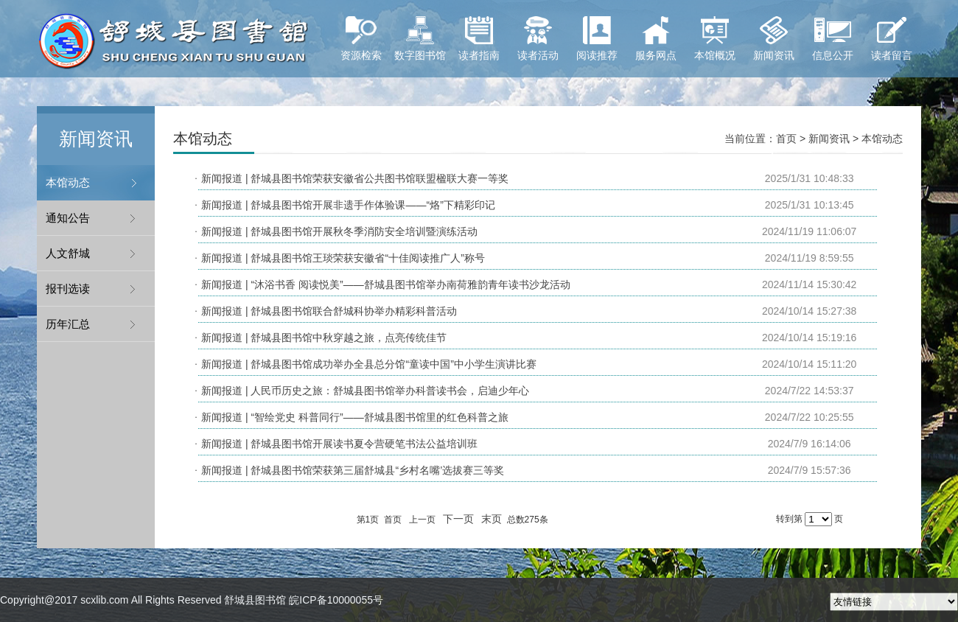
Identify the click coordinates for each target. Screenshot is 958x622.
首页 (786, 138)
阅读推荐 (597, 38)
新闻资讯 (773, 38)
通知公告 (68, 218)
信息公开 (832, 38)
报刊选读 (68, 288)
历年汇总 (68, 324)
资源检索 (361, 38)
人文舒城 (68, 253)
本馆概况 (714, 38)
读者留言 (891, 38)
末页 (491, 519)
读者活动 (538, 38)
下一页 (458, 519)
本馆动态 (68, 182)
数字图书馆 (420, 38)
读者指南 (479, 38)
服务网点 (655, 38)
